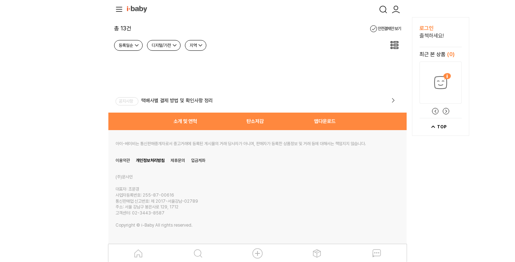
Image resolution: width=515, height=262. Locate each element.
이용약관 (123, 160)
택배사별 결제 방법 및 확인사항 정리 (177, 100)
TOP (439, 126)
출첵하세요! (432, 36)
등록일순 (129, 45)
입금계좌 (198, 160)
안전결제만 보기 (385, 28)
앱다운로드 (324, 121)
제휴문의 (178, 160)
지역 (196, 45)
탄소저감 (255, 121)
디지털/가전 (164, 45)
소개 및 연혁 (185, 121)
